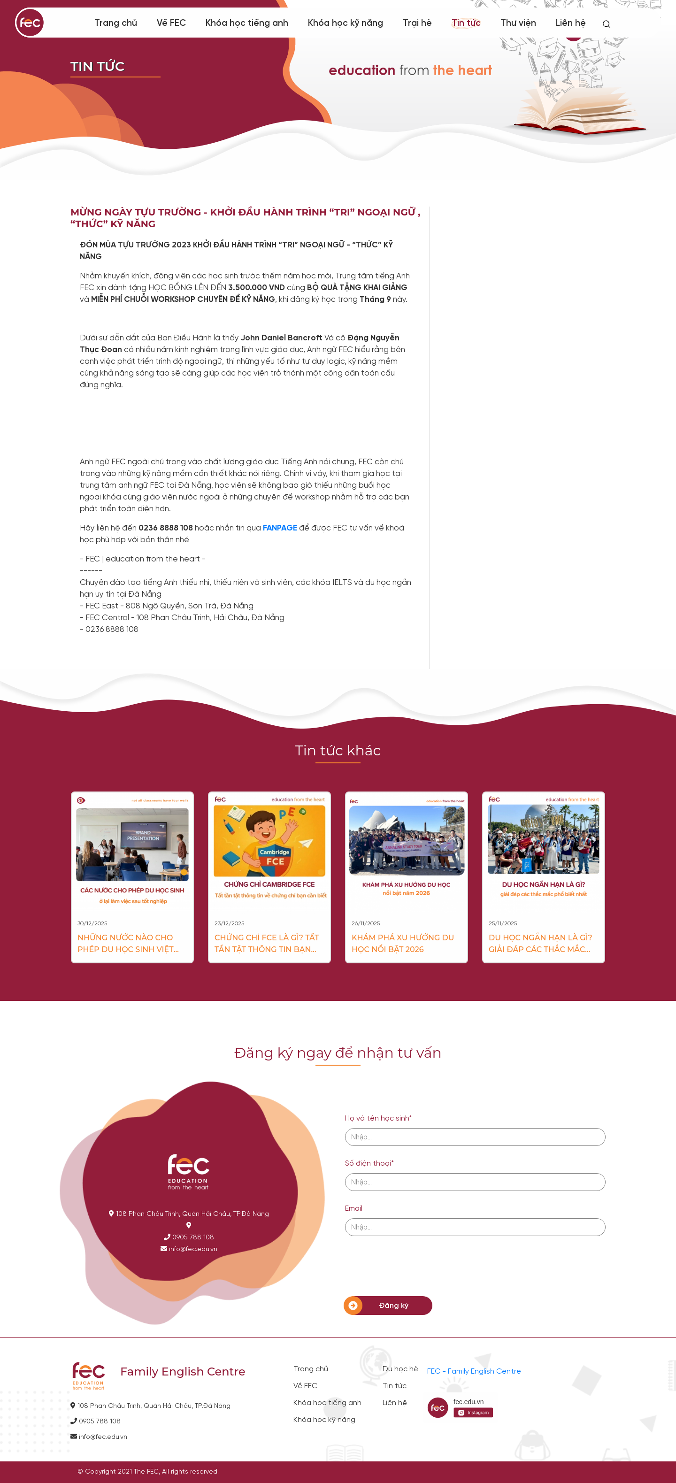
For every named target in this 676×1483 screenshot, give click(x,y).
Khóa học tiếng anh (247, 23)
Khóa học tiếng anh (327, 1403)
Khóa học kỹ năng (345, 23)
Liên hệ (395, 1403)
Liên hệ (571, 23)
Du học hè (400, 1369)
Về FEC (305, 1386)
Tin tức (466, 23)
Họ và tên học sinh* (378, 1118)
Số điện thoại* (369, 1164)
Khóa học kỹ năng (324, 1420)
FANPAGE (280, 528)
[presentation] (416, 1266)
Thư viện (518, 23)
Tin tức (395, 1386)
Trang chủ (115, 23)
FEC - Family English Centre (474, 1371)
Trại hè (417, 23)
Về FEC (171, 23)
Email (353, 1209)
